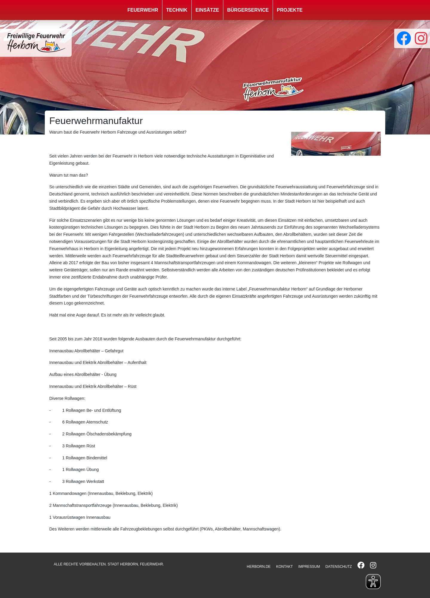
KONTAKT (284, 567)
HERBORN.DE (259, 567)
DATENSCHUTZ (338, 567)
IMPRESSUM (309, 567)
